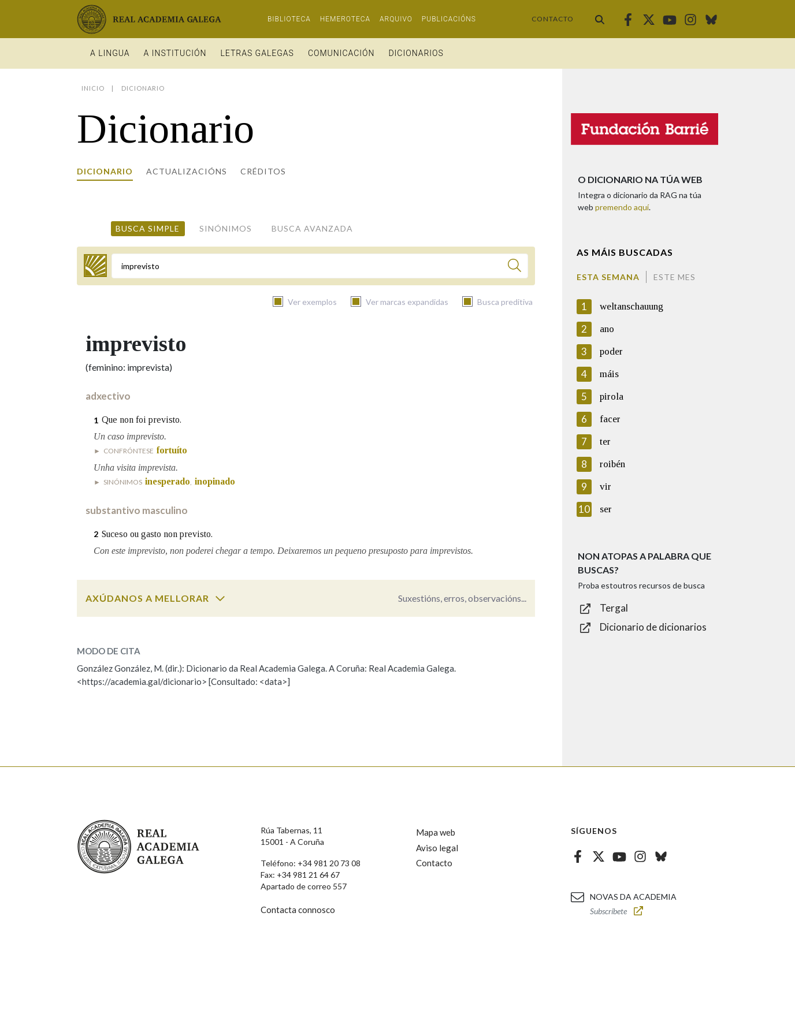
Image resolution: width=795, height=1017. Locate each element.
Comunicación (341, 53)
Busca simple (148, 228)
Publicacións (449, 19)
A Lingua (110, 53)
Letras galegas (257, 53)
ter (605, 441)
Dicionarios (415, 53)
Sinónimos (225, 228)
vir (605, 486)
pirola (611, 396)
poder (611, 351)
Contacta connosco (298, 909)
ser (606, 509)
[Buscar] (514, 267)
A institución (175, 53)
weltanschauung (631, 306)
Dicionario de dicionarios (653, 627)
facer (610, 418)
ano (607, 328)
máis (609, 373)
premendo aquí (622, 207)
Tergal (614, 608)
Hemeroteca (345, 19)
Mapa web (435, 832)
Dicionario (105, 171)
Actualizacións (186, 171)
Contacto (553, 18)
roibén (612, 464)
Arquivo (396, 19)
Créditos (263, 171)
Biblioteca (289, 19)
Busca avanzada (312, 228)
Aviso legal (437, 848)
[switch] (220, 598)
